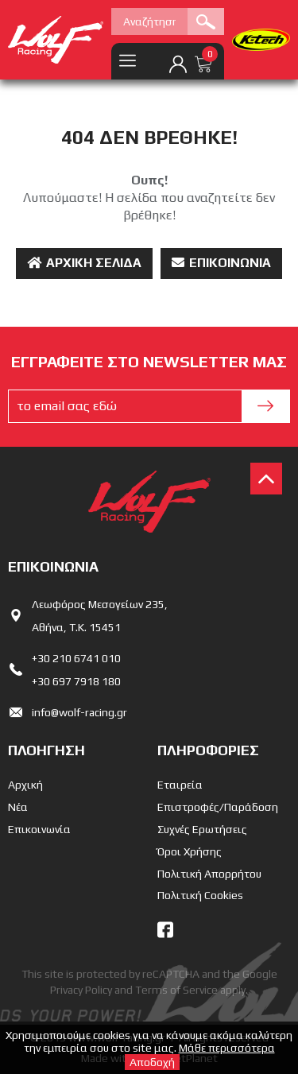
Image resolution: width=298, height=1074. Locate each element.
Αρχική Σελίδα (84, 262)
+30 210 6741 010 (76, 658)
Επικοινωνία (221, 262)
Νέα (18, 807)
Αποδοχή (152, 1062)
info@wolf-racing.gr (79, 712)
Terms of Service (176, 989)
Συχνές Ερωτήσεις (202, 829)
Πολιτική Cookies (200, 895)
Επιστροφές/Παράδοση (217, 807)
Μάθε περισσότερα (227, 1047)
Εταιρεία (180, 784)
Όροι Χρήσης (189, 851)
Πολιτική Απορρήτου (209, 873)
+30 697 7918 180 (76, 681)
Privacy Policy (81, 989)
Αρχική (25, 784)
